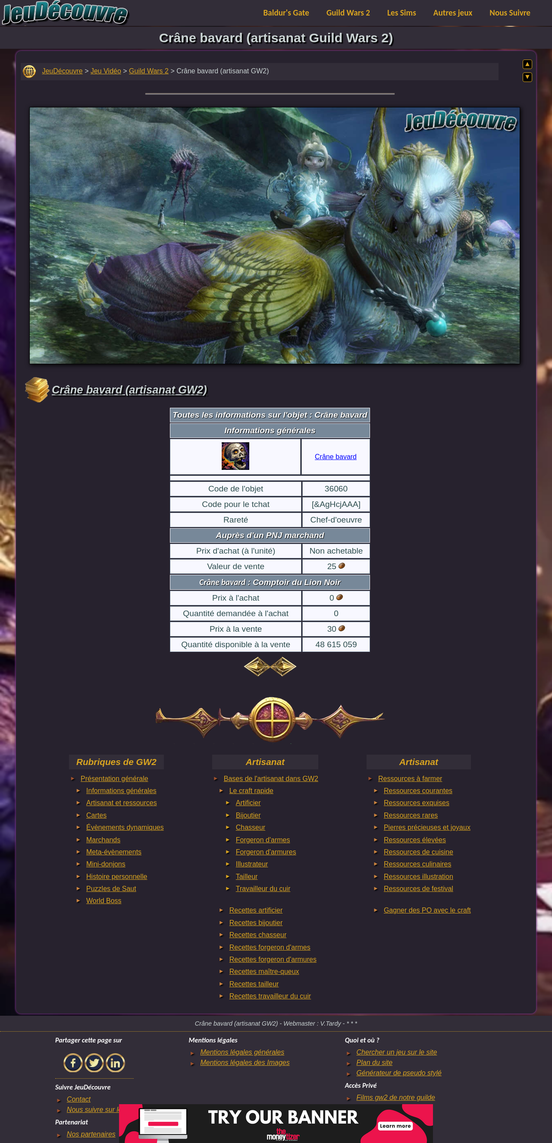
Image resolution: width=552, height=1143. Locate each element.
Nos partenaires (91, 1134)
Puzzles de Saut (111, 888)
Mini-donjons (105, 864)
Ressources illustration (418, 876)
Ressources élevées (415, 840)
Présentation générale (114, 778)
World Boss (104, 900)
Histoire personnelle (116, 876)
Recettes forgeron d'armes (269, 947)
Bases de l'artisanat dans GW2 (271, 778)
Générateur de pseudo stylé (399, 1073)
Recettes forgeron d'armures (273, 959)
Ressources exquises (416, 802)
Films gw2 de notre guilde (396, 1097)
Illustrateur (252, 864)
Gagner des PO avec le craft (427, 910)
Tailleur (247, 876)
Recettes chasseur (258, 934)
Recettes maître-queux (264, 971)
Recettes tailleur (254, 984)
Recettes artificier (256, 910)
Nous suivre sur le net (100, 1109)
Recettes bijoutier (256, 922)
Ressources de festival (418, 888)
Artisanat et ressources (121, 802)
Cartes (96, 815)
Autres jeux (453, 13)
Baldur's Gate (286, 13)
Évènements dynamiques (125, 827)
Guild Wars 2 (348, 13)
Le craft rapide (251, 790)
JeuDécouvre (62, 71)
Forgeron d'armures (266, 852)
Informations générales (121, 790)
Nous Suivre (509, 13)
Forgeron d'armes (263, 840)
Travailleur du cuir (263, 888)
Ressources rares (411, 815)
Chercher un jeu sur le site (397, 1052)
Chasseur (250, 827)
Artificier (248, 802)
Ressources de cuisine (418, 852)
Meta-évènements (113, 852)
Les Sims (401, 13)
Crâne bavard (336, 456)
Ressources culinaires (418, 864)
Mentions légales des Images (244, 1062)
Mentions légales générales (242, 1052)
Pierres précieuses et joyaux (427, 827)
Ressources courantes (418, 790)
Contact (79, 1099)
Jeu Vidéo (106, 71)
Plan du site (375, 1062)
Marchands (103, 840)
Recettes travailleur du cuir (270, 996)
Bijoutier (248, 815)
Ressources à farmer (410, 778)
